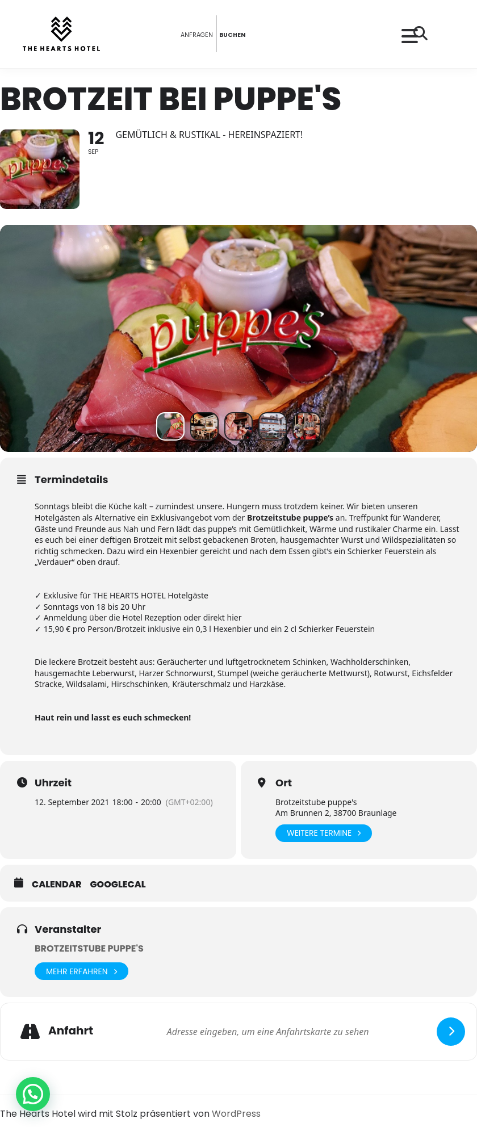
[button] (33, 1094)
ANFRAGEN (191, 34)
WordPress (236, 1113)
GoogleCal (118, 884)
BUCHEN (237, 34)
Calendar (57, 884)
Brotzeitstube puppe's (89, 948)
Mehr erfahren (81, 971)
